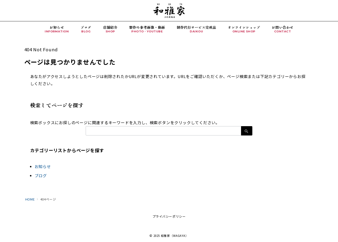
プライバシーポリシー (169, 216)
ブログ (41, 175)
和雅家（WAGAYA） (175, 236)
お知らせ (43, 166)
